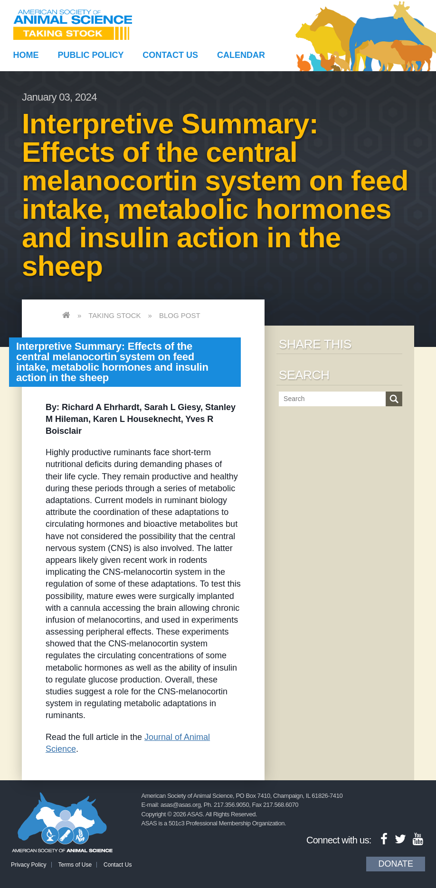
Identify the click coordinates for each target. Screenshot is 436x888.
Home (26, 55)
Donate (395, 864)
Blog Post (179, 315)
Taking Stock (114, 315)
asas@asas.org (181, 804)
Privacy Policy (29, 864)
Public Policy (90, 55)
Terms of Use (75, 864)
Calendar (241, 55)
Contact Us (170, 55)
